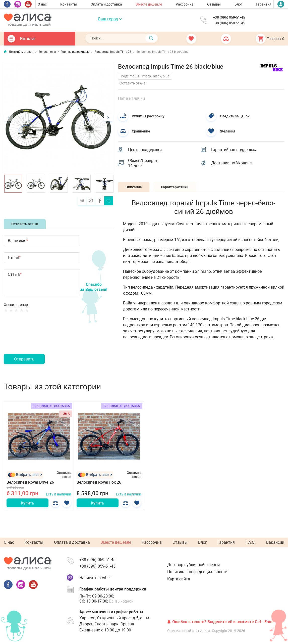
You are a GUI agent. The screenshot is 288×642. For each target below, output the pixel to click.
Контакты (68, 4)
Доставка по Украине (231, 163)
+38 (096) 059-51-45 (229, 17)
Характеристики (174, 187)
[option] (58, 117)
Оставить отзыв (24, 223)
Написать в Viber (95, 577)
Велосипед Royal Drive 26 (30, 482)
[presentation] (42, 339)
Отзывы (214, 4)
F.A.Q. (251, 542)
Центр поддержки (145, 149)
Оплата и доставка (106, 4)
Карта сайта (178, 579)
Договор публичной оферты (193, 564)
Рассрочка (185, 4)
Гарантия (263, 4)
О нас (42, 4)
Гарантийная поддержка (234, 149)
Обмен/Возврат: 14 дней (143, 163)
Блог (238, 4)
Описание (134, 187)
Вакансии (275, 542)
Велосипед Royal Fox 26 (99, 482)
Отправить (24, 359)
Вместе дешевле (149, 4)
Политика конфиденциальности (197, 571)
